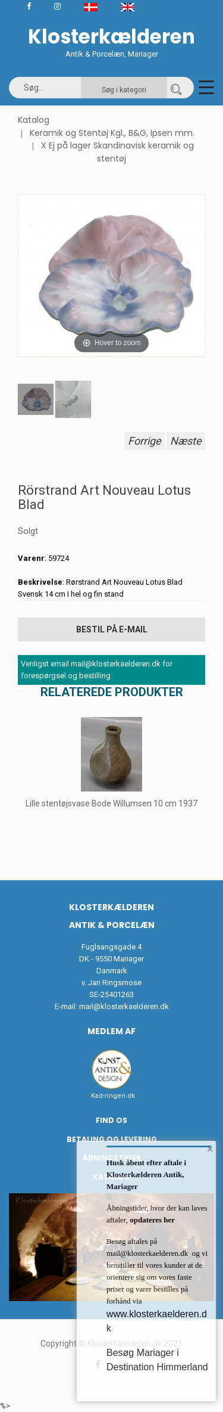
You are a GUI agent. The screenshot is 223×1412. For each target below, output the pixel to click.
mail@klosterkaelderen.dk (124, 1006)
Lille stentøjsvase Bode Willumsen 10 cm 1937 (111, 803)
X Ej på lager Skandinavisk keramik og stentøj (117, 152)
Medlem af (111, 1031)
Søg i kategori (124, 90)
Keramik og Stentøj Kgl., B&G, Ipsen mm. (112, 133)
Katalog (33, 120)
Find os (111, 1120)
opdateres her (151, 1219)
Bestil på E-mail (111, 629)
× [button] (210, 1149)
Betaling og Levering (112, 1139)
